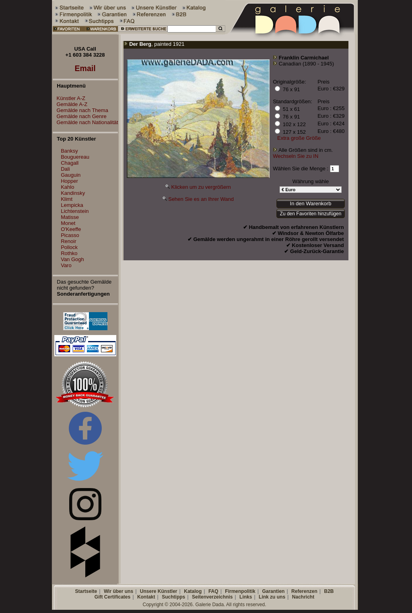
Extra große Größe (299, 138)
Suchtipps (173, 597)
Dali (65, 169)
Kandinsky (73, 193)
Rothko (69, 253)
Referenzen (304, 591)
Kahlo (67, 187)
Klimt (66, 199)
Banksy (69, 151)
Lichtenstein (75, 211)
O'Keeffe (71, 229)
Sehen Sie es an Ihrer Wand (201, 199)
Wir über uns (118, 591)
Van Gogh (72, 259)
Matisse (70, 217)
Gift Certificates (112, 597)
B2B (329, 591)
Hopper (69, 181)
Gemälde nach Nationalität (85, 122)
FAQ (213, 591)
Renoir (68, 241)
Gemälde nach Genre (80, 116)
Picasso (70, 235)
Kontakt (146, 597)
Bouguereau (75, 157)
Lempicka (72, 205)
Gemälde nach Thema (80, 110)
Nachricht (303, 597)
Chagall (69, 163)
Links (245, 597)
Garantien (273, 591)
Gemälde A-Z (70, 104)
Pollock (69, 247)
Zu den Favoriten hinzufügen (311, 214)
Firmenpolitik (240, 591)
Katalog (193, 591)
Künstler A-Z (69, 98)
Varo (66, 265)
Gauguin (70, 175)
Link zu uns (272, 597)
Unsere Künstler (158, 591)
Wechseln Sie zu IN (295, 156)
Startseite (86, 591)
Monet (68, 223)
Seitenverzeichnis (212, 597)
